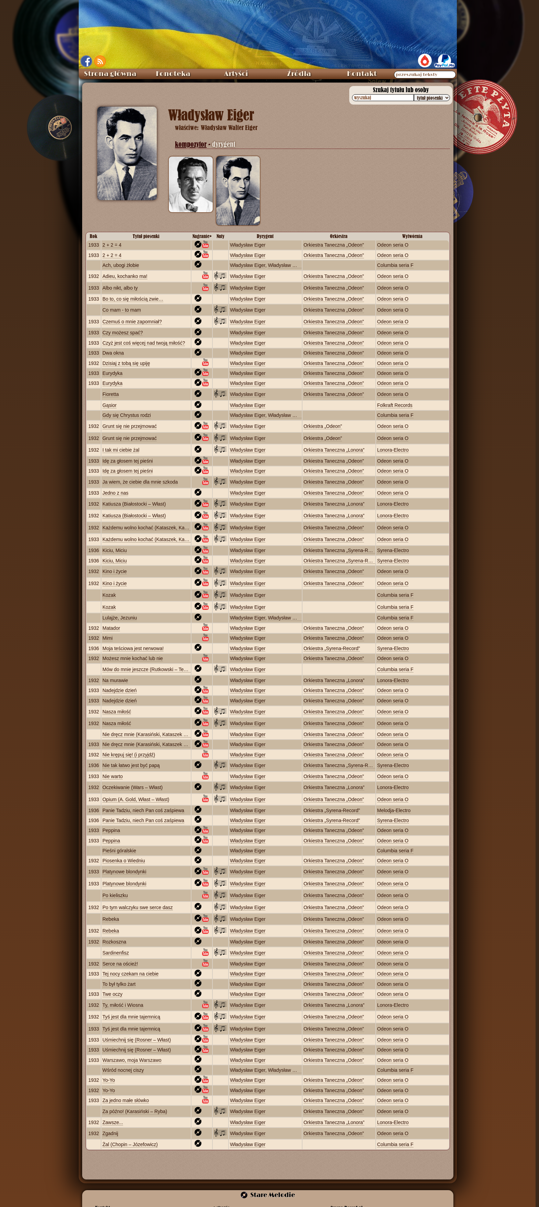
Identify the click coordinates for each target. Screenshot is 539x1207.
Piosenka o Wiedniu (123, 860)
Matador (111, 628)
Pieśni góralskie (119, 850)
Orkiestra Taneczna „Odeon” (334, 245)
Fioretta (110, 394)
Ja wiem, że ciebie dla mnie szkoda (140, 482)
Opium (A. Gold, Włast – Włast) (135, 799)
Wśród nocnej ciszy (123, 1070)
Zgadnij (110, 1133)
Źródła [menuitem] (299, 74)
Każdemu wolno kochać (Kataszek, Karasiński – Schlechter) (166, 527)
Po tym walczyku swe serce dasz (137, 907)
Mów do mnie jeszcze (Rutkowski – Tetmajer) (150, 669)
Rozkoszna (114, 942)
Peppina (111, 830)
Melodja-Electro (393, 810)
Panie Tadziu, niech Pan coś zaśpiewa (143, 810)
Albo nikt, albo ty (120, 288)
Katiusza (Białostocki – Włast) (134, 504)
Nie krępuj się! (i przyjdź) (128, 754)
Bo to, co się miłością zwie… (132, 299)
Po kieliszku (115, 895)
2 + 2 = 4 (111, 245)
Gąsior (109, 405)
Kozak (109, 595)
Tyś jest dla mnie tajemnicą (131, 1017)
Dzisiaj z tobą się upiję (126, 363)
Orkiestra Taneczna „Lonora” (334, 450)
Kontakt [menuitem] (362, 74)
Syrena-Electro (393, 550)
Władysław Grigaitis (289, 265)
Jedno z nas (115, 493)
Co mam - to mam (121, 310)
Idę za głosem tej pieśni (127, 461)
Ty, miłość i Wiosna (122, 1005)
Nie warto (112, 776)
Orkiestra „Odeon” (323, 426)
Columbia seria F (395, 265)
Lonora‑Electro (393, 450)
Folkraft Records (394, 405)
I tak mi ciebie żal (120, 450)
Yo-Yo (108, 1080)
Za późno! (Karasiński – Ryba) (134, 1111)
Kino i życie (114, 571)
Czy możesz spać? (122, 332)
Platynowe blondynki (124, 871)
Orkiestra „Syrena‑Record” (332, 648)
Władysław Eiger (247, 245)
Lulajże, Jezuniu (119, 618)
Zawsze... (112, 1122)
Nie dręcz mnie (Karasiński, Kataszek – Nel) (149, 734)
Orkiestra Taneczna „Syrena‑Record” (343, 550)
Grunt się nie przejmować (129, 426)
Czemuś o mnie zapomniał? (132, 321)
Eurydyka (112, 373)
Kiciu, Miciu (114, 550)
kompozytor (191, 144)
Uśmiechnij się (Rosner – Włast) (136, 1040)
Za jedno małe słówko (125, 1100)
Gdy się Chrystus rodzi (126, 415)
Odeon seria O (392, 245)
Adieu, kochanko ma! (124, 276)
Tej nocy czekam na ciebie (130, 974)
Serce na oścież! (120, 964)
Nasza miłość (116, 711)
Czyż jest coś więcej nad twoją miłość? (143, 343)
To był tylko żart (118, 984)
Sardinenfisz (115, 953)
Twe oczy (112, 994)
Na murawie (115, 680)
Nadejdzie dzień (119, 690)
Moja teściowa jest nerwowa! (133, 648)
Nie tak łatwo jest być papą (131, 765)
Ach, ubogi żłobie (120, 265)
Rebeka (110, 919)
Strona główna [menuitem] (110, 74)
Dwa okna (113, 353)
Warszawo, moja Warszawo (132, 1060)
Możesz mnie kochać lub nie (132, 658)
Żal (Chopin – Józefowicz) (130, 1144)
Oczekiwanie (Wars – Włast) (132, 787)
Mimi (107, 638)
